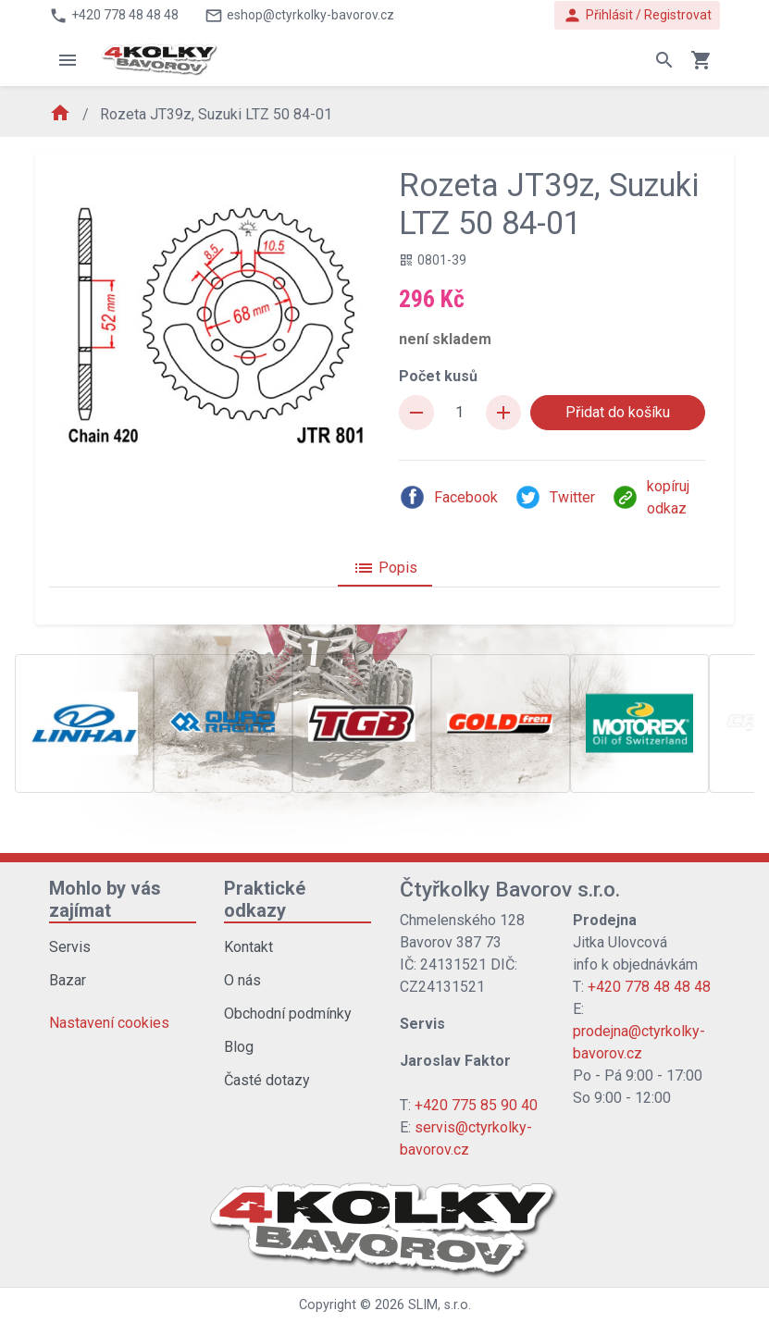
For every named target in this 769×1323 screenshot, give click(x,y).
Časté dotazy (267, 1080)
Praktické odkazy (264, 899)
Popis (385, 568)
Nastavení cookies (109, 1023)
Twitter (555, 497)
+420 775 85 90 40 (476, 1105)
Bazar (67, 980)
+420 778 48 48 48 (649, 986)
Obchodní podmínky (288, 1013)
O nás (242, 980)
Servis (70, 947)
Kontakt (248, 947)
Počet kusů (438, 376)
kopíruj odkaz (650, 497)
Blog (239, 1047)
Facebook (448, 497)
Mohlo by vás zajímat (105, 899)
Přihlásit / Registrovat (637, 15)
